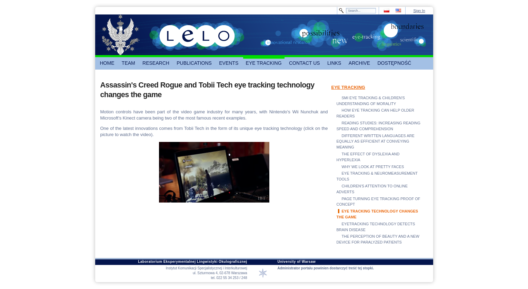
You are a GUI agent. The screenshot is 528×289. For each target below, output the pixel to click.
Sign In (419, 11)
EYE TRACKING (348, 87)
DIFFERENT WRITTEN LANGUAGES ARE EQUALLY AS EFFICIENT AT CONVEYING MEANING (376, 141)
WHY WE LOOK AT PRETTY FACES (373, 167)
